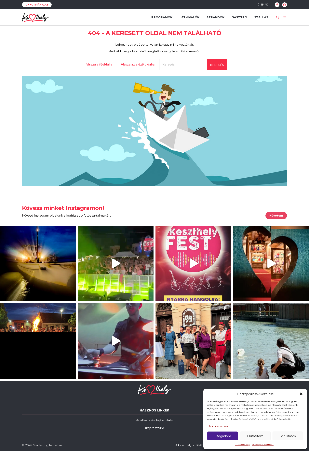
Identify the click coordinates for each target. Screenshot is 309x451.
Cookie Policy (242, 444)
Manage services (218, 425)
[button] (301, 394)
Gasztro (239, 17)
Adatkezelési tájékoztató (154, 420)
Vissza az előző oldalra (137, 64)
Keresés (217, 65)
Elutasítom (255, 436)
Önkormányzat (36, 4)
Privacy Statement (263, 444)
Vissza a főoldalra (99, 64)
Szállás (261, 17)
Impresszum (154, 428)
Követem (276, 215)
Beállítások (287, 436)
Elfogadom (222, 436)
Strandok (215, 17)
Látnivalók (189, 17)
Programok (161, 17)
